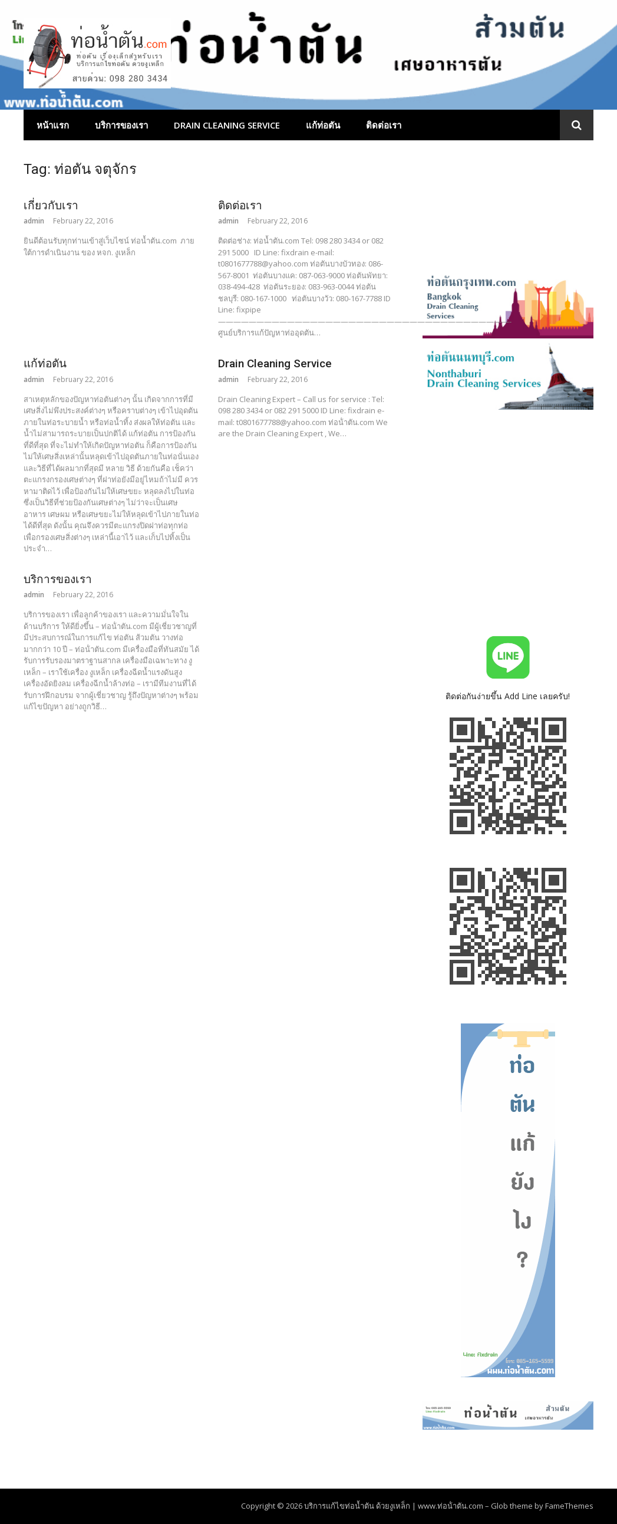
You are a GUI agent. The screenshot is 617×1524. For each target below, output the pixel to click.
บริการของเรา (121, 125)
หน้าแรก (53, 125)
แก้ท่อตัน (323, 125)
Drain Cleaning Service (227, 125)
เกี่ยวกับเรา (51, 205)
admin (34, 221)
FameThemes (569, 1505)
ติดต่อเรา (383, 125)
